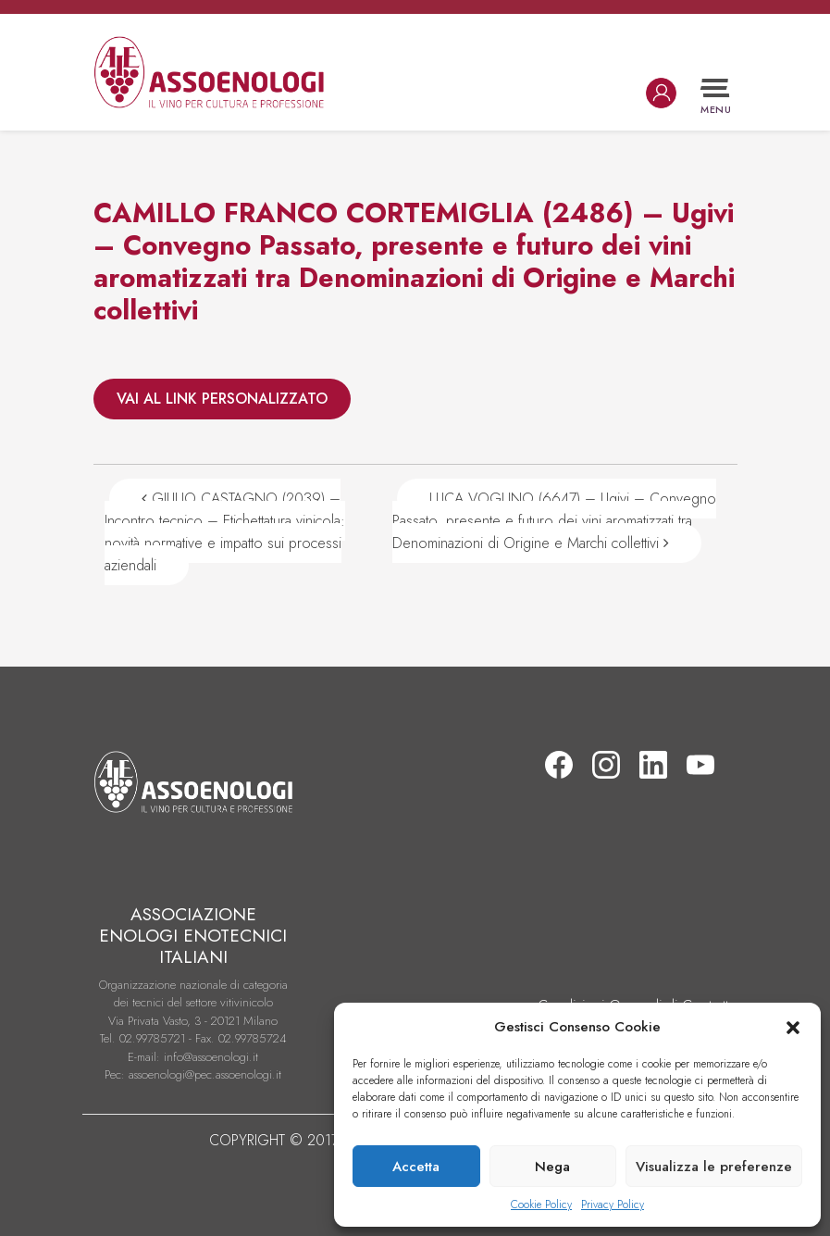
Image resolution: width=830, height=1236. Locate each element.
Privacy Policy (612, 1204)
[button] (793, 1027)
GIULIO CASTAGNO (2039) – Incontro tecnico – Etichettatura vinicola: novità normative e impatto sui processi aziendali (225, 532)
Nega (552, 1166)
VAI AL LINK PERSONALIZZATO (222, 398)
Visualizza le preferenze (714, 1166)
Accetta (416, 1166)
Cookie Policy (541, 1204)
